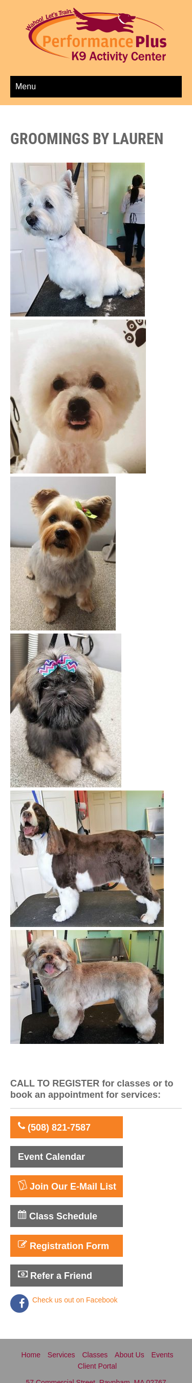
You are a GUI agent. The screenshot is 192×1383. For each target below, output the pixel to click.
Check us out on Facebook (75, 1300)
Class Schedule (57, 1215)
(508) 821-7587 (54, 1127)
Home (31, 1355)
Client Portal (97, 1366)
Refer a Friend (55, 1275)
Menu (25, 86)
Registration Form (63, 1245)
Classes (95, 1355)
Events (163, 1355)
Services (61, 1355)
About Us (129, 1355)
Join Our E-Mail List (67, 1186)
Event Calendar (51, 1157)
